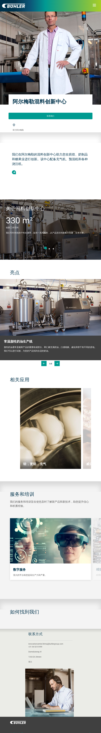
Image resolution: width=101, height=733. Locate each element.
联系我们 (50, 116)
